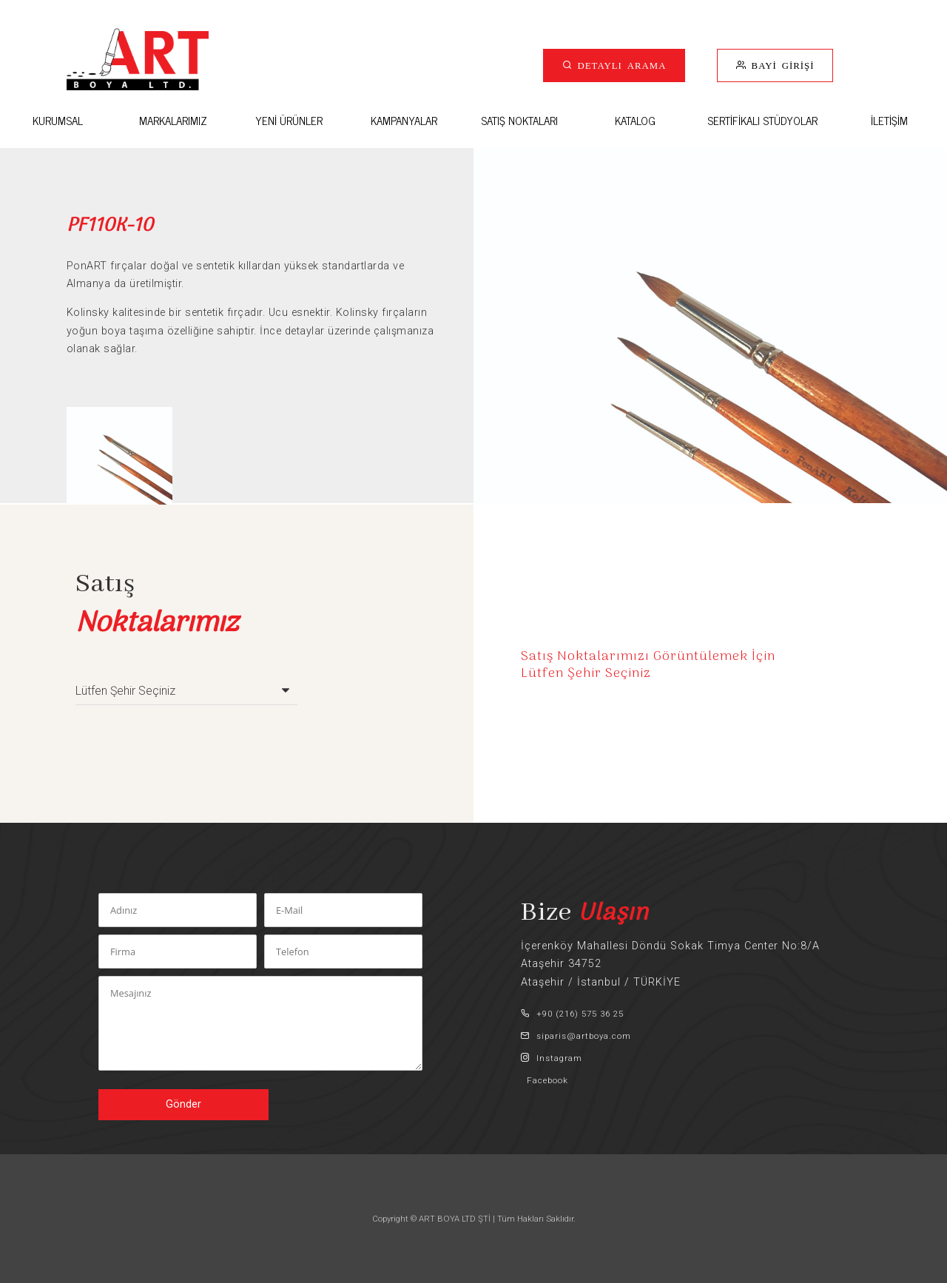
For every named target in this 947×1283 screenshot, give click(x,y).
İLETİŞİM (889, 120)
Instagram (551, 1058)
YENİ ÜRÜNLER (289, 120)
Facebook (544, 1080)
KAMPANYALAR (404, 120)
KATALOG (635, 120)
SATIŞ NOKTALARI (519, 120)
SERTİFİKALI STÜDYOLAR (762, 120)
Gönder (183, 1104)
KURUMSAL (58, 120)
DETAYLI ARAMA (620, 65)
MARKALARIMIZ (173, 120)
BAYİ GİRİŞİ (781, 65)
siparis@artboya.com (576, 1036)
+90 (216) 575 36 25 (572, 1013)
